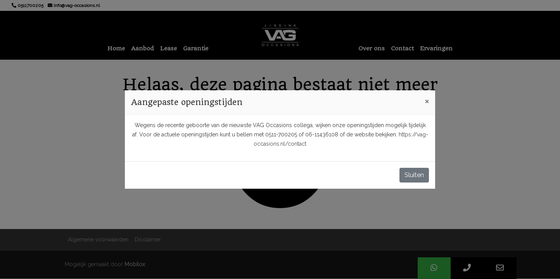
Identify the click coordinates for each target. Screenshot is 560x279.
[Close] (426, 101)
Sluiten (414, 175)
